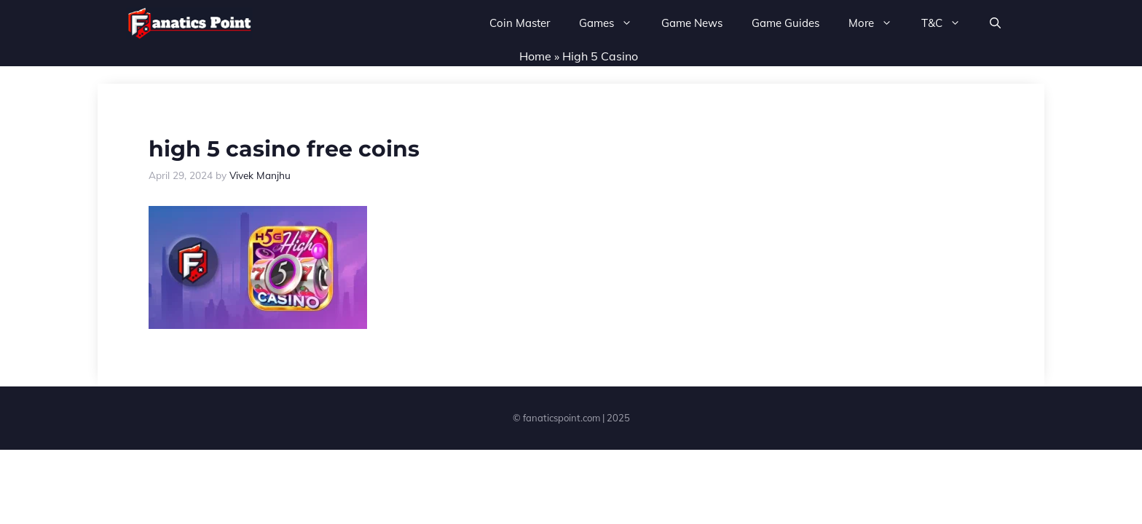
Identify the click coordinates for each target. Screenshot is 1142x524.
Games (613, 23)
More (877, 23)
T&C (948, 23)
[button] (995, 23)
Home (535, 56)
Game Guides (785, 23)
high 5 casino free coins (284, 148)
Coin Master (519, 23)
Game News (691, 23)
